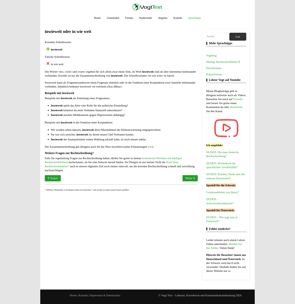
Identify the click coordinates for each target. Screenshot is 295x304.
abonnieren (236, 107)
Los (238, 36)
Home (73, 295)
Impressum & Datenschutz (105, 295)
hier (150, 146)
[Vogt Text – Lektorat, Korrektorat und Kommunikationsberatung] (147, 7)
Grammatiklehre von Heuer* (222, 192)
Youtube (238, 99)
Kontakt (84, 295)
